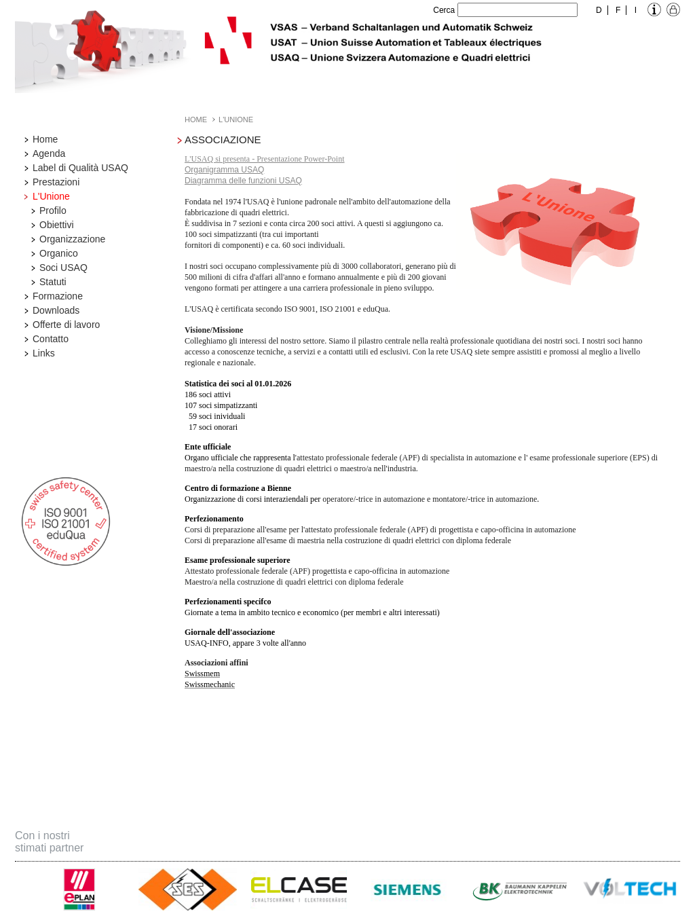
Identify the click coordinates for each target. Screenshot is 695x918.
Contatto (51, 338)
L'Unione (51, 196)
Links (44, 353)
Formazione (58, 296)
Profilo (53, 210)
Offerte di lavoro (66, 324)
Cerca (444, 10)
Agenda (49, 153)
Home (45, 139)
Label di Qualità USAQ (80, 167)
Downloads (56, 310)
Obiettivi (56, 224)
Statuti (53, 281)
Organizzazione (72, 239)
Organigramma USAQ (224, 170)
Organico (58, 253)
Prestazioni (56, 182)
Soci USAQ (63, 267)
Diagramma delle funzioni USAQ (243, 180)
